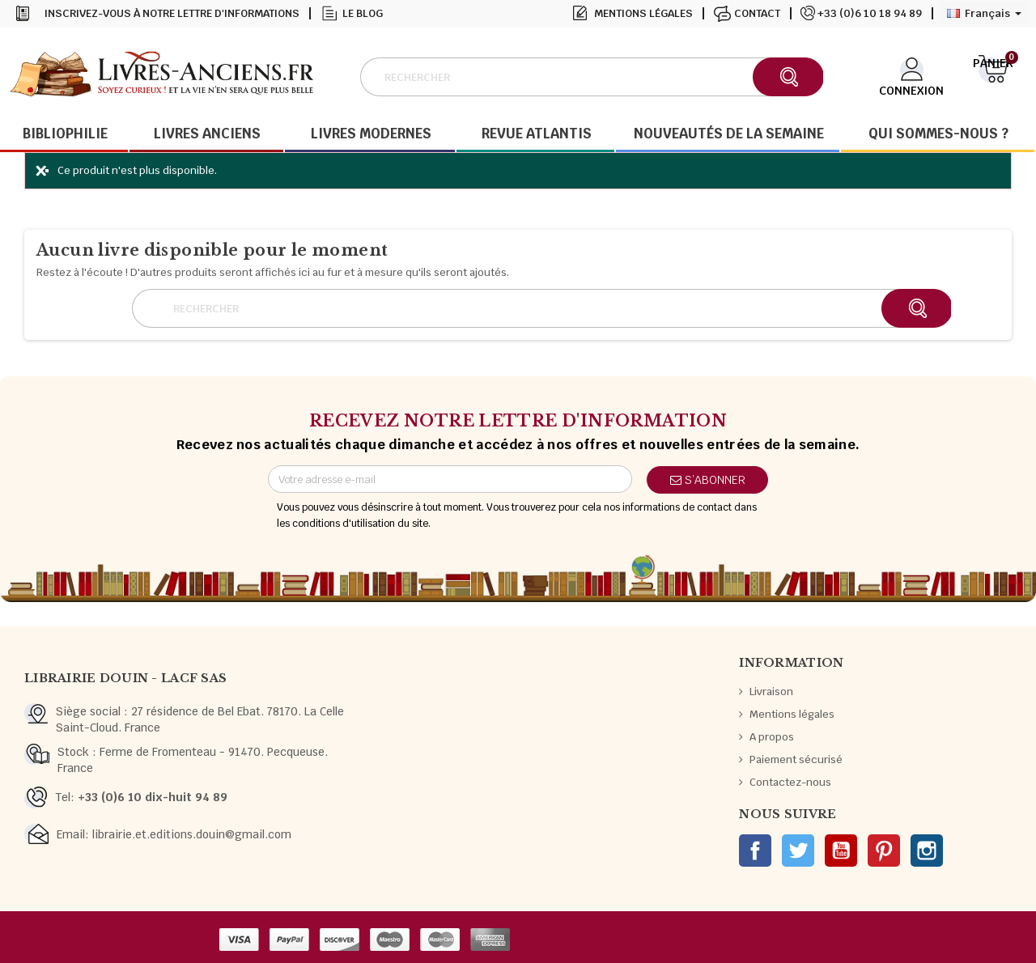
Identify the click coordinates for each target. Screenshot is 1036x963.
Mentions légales (643, 13)
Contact (757, 13)
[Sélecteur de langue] (984, 14)
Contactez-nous (790, 782)
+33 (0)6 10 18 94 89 (869, 13)
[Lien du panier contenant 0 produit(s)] (993, 75)
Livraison (771, 691)
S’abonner (707, 480)
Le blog (362, 13)
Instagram (927, 850)
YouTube (841, 850)
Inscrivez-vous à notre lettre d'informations (172, 13)
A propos (771, 737)
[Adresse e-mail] (450, 479)
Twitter (798, 850)
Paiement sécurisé (796, 759)
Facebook (755, 850)
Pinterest (884, 850)
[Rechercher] (591, 76)
